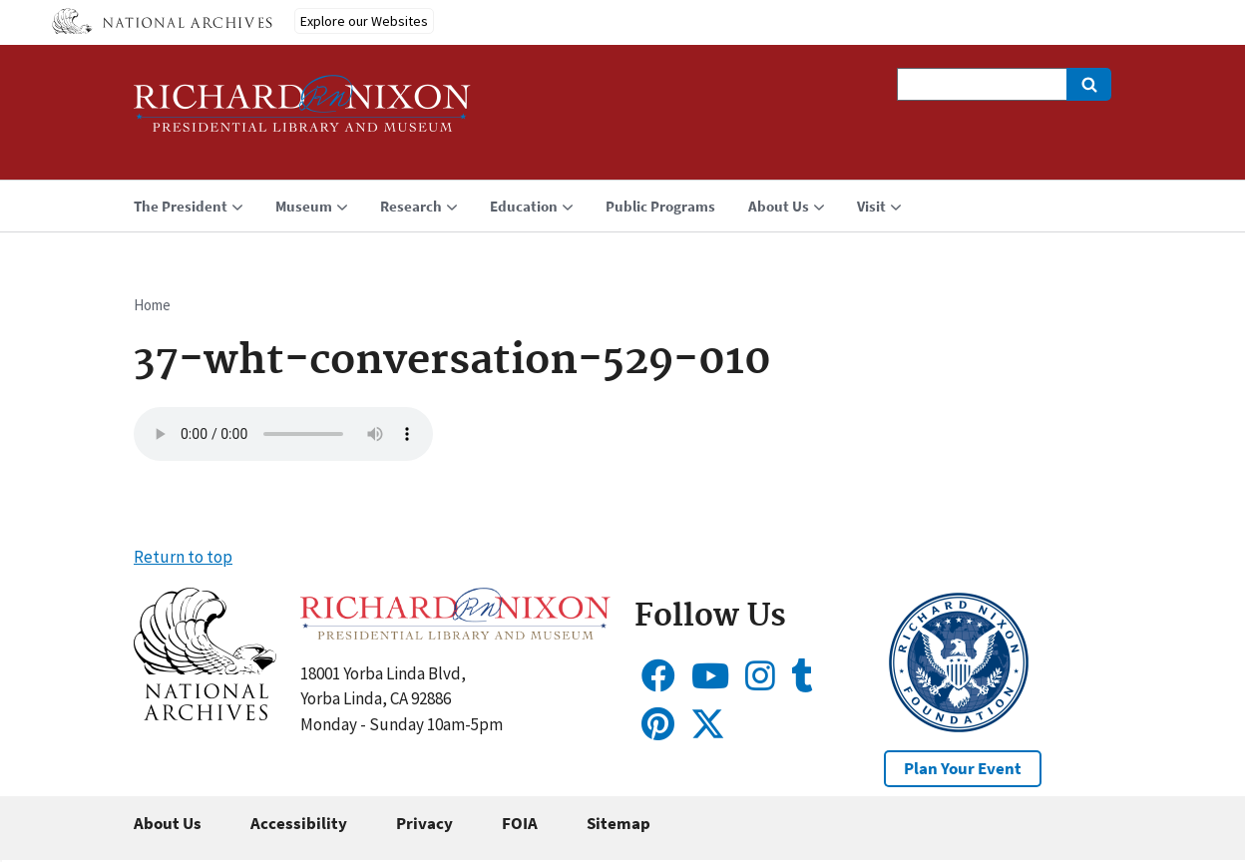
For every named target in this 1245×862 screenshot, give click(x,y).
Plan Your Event (963, 768)
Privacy (424, 823)
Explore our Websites (364, 21)
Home (152, 304)
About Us (168, 823)
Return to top (183, 557)
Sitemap (618, 823)
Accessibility (298, 823)
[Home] (302, 112)
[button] (205, 714)
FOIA (520, 823)
